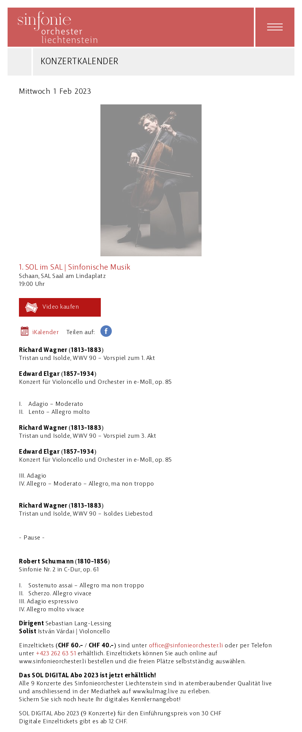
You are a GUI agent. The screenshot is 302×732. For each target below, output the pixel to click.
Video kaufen (60, 307)
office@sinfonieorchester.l (185, 646)
